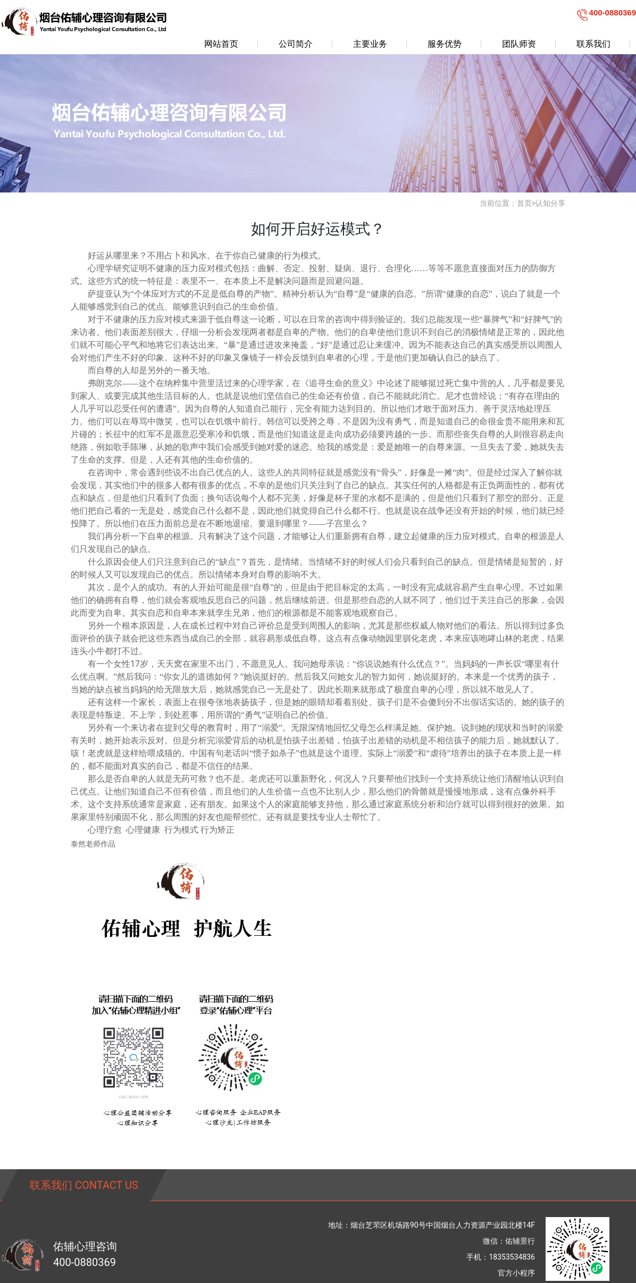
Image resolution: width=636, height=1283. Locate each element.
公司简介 (296, 43)
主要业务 (370, 43)
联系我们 (593, 43)
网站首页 (221, 43)
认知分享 (550, 203)
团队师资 (519, 43)
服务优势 (445, 43)
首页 (524, 203)
